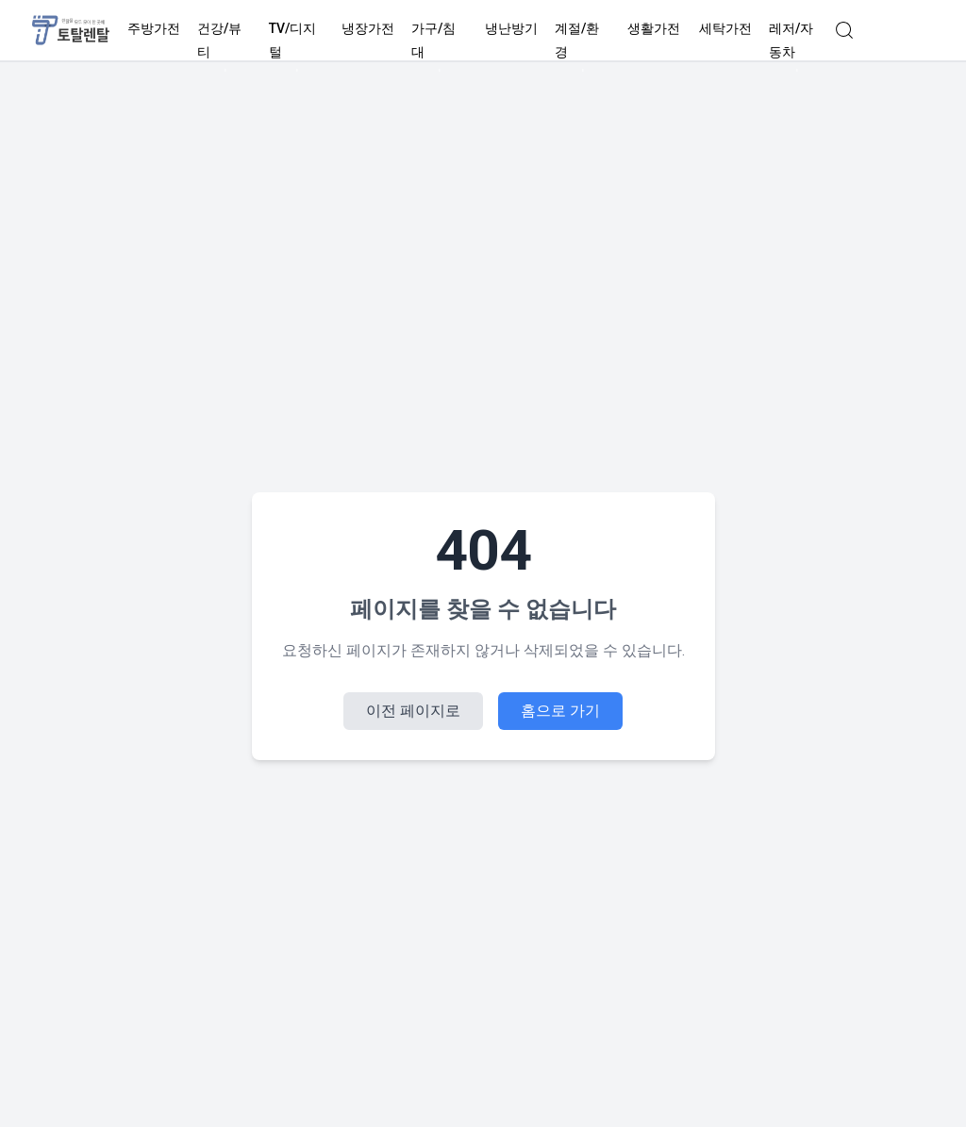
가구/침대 (439, 40)
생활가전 (654, 28)
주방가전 (154, 28)
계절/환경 (583, 40)
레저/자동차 (797, 40)
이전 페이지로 (413, 711)
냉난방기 (511, 28)
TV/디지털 (297, 40)
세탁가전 (725, 28)
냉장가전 (368, 28)
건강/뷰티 (225, 40)
